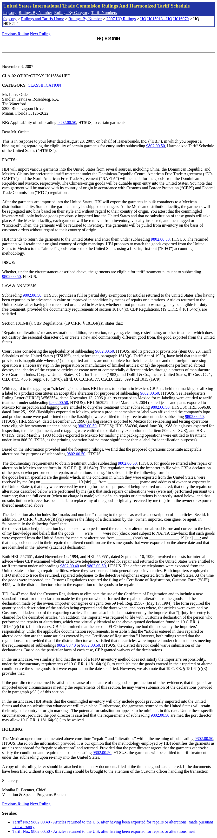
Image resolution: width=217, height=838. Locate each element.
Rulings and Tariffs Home (42, 19)
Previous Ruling (15, 34)
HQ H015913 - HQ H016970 (164, 19)
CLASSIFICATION (44, 85)
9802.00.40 (69, 566)
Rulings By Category (71, 12)
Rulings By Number (35, 12)
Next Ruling (40, 34)
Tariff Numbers (104, 12)
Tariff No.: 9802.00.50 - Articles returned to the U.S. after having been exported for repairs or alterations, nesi (103, 831)
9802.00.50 (66, 122)
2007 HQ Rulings (121, 19)
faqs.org (10, 12)
